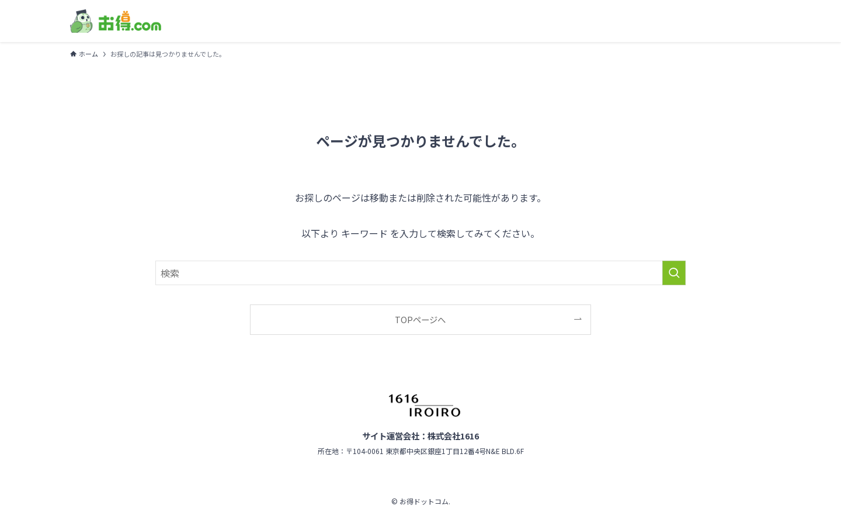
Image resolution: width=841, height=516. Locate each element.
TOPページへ (420, 319)
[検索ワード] (420, 273)
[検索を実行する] (674, 273)
